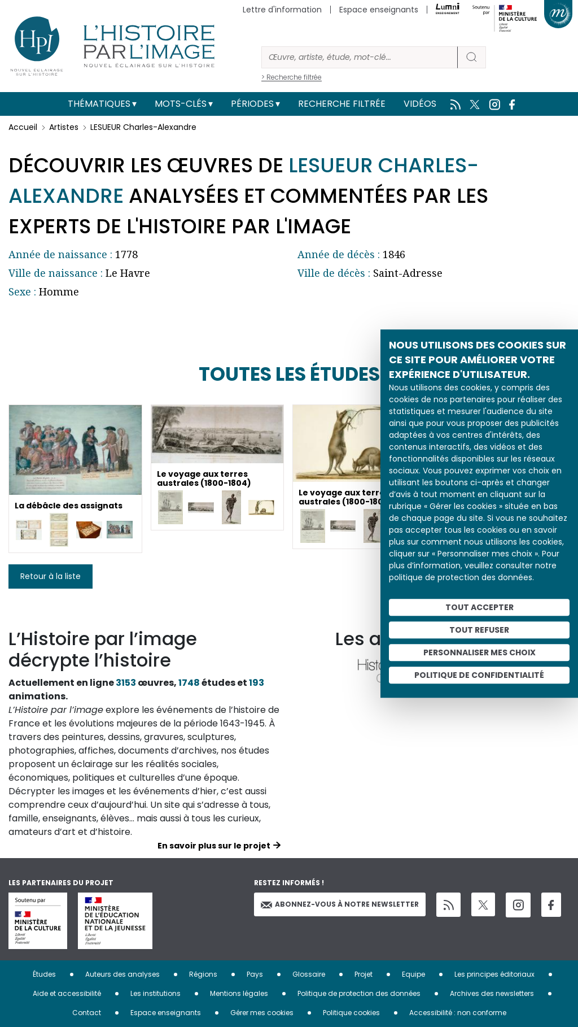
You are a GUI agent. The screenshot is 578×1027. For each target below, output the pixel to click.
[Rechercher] (359, 57)
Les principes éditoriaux (494, 974)
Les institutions (155, 993)
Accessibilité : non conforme (457, 1012)
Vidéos (420, 103)
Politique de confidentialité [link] (479, 675)
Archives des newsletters (492, 993)
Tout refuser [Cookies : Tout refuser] (479, 630)
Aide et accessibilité (67, 993)
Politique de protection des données (359, 993)
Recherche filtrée (342, 103)
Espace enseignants (378, 10)
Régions (203, 974)
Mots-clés (181, 103)
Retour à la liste (50, 576)
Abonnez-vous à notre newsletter (340, 904)
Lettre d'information (282, 10)
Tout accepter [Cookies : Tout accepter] (479, 607)
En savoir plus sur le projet (213, 845)
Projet (363, 974)
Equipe (413, 974)
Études (44, 974)
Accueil (22, 127)
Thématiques (99, 103)
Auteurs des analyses (122, 974)
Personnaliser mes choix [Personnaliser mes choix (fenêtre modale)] (479, 652)
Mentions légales (239, 993)
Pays (255, 974)
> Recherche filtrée (291, 77)
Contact (86, 1012)
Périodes (252, 103)
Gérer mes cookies (262, 1012)
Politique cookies (351, 1012)
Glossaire (308, 974)
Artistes (63, 127)
